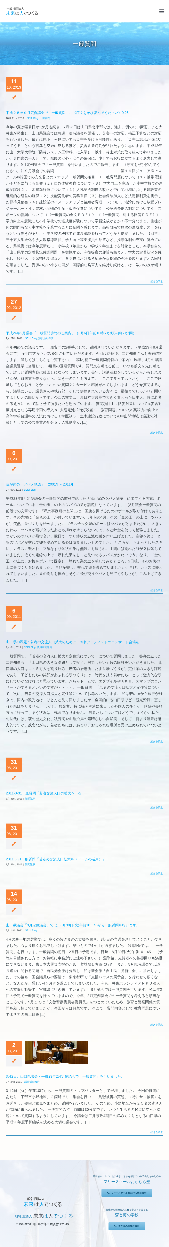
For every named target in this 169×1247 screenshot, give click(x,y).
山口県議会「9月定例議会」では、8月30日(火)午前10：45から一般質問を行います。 (73, 925)
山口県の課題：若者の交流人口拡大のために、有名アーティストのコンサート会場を (72, 642)
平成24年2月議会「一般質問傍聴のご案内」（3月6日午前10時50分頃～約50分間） (71, 333)
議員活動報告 (46, 338)
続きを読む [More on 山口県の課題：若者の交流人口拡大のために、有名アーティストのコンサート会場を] (156, 741)
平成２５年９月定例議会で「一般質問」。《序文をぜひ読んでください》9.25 (67, 113)
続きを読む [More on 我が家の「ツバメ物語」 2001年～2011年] (156, 590)
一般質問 (45, 118)
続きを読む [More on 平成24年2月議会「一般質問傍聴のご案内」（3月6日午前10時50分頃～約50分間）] (156, 432)
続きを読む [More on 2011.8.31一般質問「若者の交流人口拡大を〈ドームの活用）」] (156, 873)
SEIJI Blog (32, 118)
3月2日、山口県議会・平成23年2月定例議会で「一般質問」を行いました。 (65, 1076)
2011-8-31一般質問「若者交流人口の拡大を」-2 (43, 793)
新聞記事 (30, 798)
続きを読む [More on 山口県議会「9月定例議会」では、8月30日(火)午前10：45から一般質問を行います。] (156, 1024)
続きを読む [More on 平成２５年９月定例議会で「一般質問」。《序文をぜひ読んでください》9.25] (156, 281)
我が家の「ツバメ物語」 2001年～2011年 (40, 484)
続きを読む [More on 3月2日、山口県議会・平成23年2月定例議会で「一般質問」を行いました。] (156, 1132)
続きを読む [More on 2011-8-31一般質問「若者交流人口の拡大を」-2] (156, 807)
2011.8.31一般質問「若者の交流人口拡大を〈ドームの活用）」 (56, 859)
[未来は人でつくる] (22, 8)
